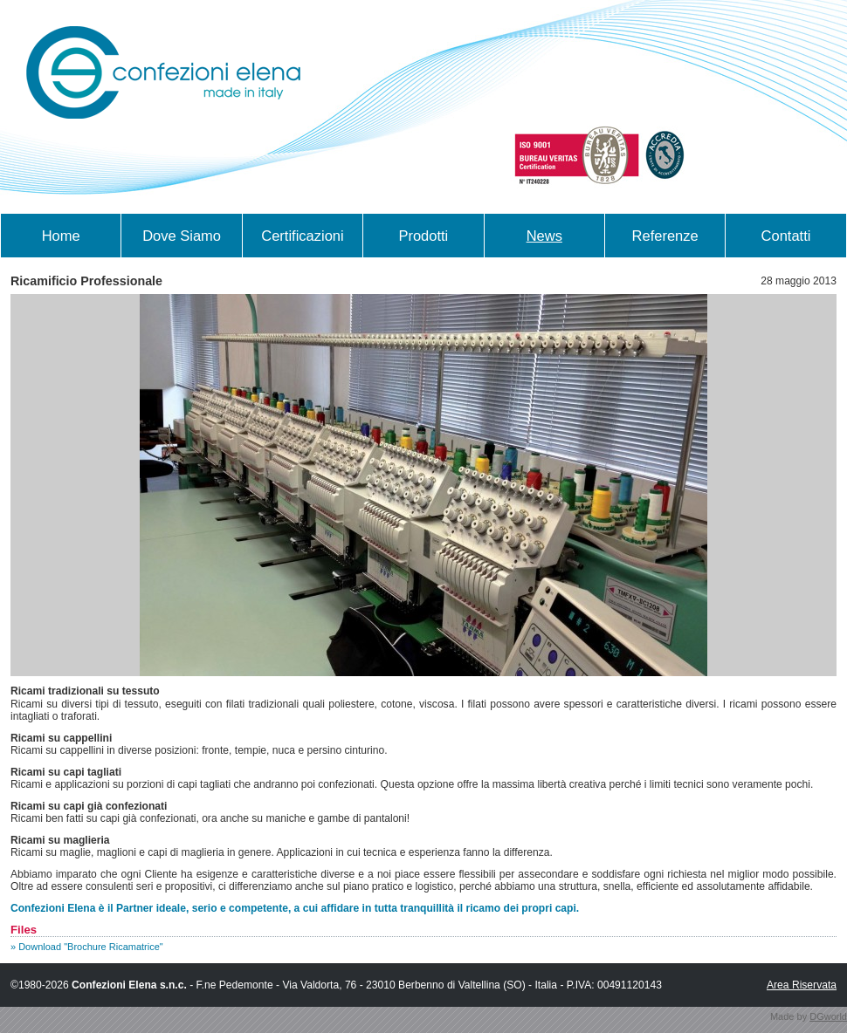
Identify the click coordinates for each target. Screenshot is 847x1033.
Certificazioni (302, 235)
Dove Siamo (181, 235)
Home (61, 235)
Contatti (786, 235)
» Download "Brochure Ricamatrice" (86, 946)
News (544, 235)
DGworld (828, 1016)
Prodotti (423, 235)
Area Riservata (802, 985)
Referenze (665, 235)
